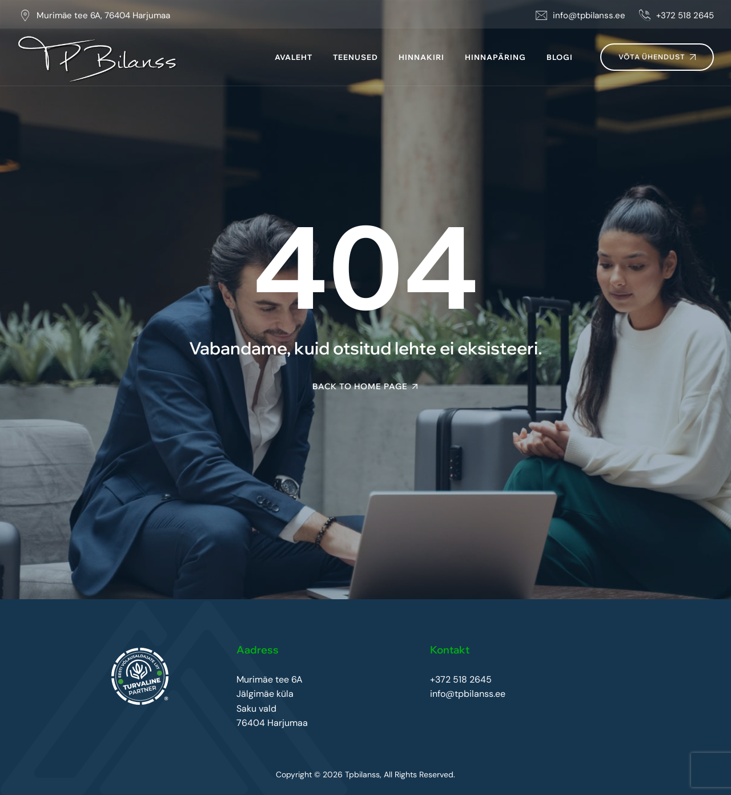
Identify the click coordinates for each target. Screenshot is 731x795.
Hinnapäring (495, 57)
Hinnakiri (421, 57)
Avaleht (293, 57)
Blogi (560, 57)
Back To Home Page (360, 386)
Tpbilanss (362, 774)
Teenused (355, 57)
